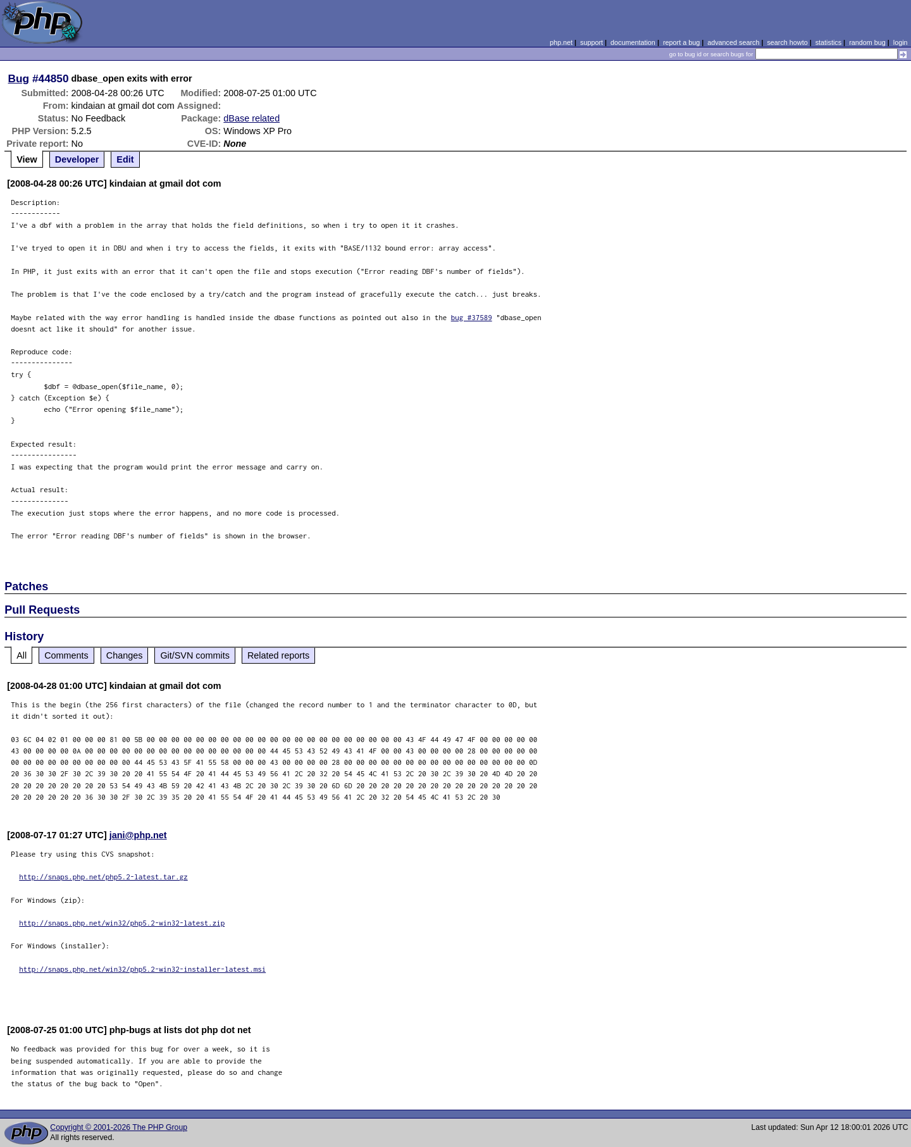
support (591, 42)
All (21, 655)
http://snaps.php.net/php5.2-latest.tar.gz (103, 876)
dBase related (251, 118)
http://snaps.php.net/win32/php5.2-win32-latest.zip (122, 923)
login (900, 42)
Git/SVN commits (195, 655)
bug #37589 (471, 317)
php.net (561, 42)
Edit (124, 159)
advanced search (733, 42)
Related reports (278, 655)
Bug (19, 78)
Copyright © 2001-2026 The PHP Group (118, 1127)
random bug (867, 42)
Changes (124, 655)
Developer (77, 159)
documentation (632, 42)
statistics (828, 42)
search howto (787, 42)
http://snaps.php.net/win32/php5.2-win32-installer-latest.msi (142, 969)
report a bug (681, 42)
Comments (66, 655)
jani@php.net (138, 835)
